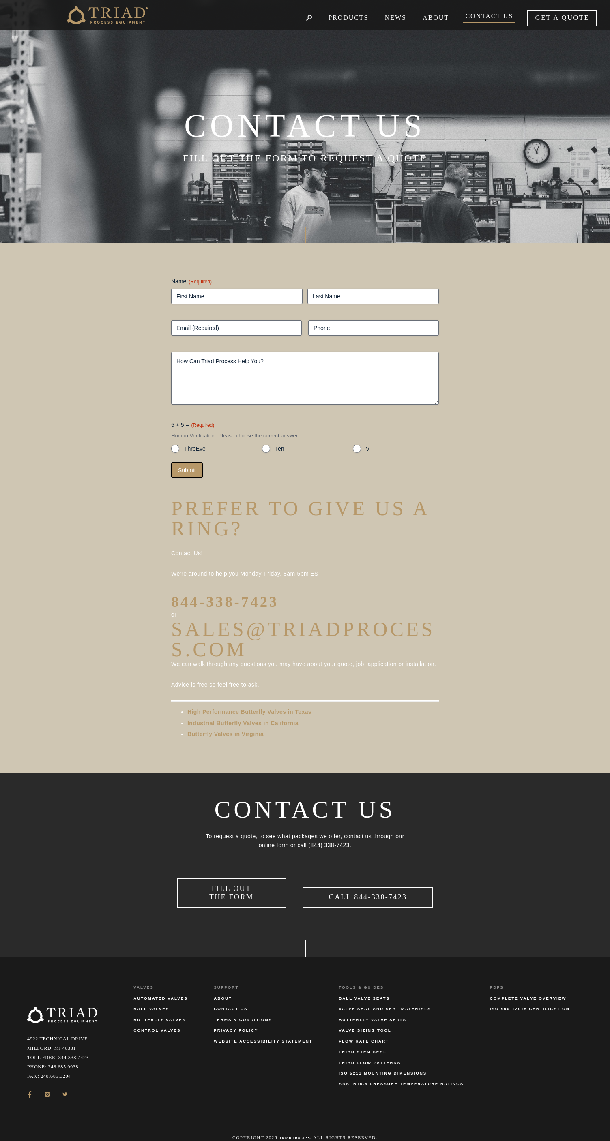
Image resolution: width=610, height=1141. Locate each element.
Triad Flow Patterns (370, 1051)
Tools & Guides (361, 976)
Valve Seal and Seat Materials (385, 998)
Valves (143, 976)
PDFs (497, 976)
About (223, 987)
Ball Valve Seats (364, 987)
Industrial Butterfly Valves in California (243, 723)
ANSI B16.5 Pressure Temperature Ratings (401, 1073)
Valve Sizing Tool (365, 1019)
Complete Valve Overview (528, 987)
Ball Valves (151, 998)
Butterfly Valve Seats (372, 1008)
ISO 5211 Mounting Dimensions (383, 1062)
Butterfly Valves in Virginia (225, 734)
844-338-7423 (244, 600)
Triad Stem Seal (363, 1040)
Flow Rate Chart (364, 1030)
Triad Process (294, 1126)
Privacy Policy (236, 1019)
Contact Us (230, 998)
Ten (279, 448)
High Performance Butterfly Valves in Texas (249, 712)
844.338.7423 (73, 1047)
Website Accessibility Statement (263, 1030)
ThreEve (195, 448)
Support (226, 976)
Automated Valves (160, 987)
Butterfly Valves (159, 1008)
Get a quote (562, 17)
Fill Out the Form (231, 887)
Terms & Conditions (243, 1008)
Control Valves (156, 1019)
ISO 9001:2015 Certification (530, 998)
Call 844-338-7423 (368, 891)
